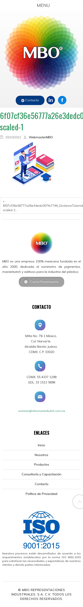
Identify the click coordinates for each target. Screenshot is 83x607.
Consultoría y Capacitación (41, 474)
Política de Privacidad (41, 494)
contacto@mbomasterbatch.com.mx (41, 411)
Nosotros (41, 455)
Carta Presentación (43, 282)
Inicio (41, 445)
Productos (41, 464)
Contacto (31, 100)
